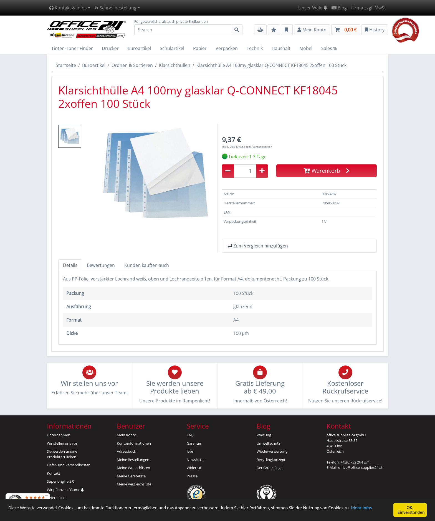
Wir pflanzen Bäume (65, 489)
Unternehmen (58, 434)
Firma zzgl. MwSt (368, 8)
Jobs (190, 451)
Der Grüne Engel (270, 467)
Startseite (66, 65)
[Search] (182, 29)
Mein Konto (126, 434)
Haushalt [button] (281, 48)
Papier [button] (200, 48)
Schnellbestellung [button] (115, 8)
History (375, 30)
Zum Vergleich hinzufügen (258, 246)
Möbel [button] (305, 48)
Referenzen (56, 497)
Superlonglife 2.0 (60, 481)
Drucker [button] (110, 48)
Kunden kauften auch (146, 265)
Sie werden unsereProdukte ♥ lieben (62, 454)
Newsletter (196, 459)
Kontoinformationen (134, 443)
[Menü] (46, 496)
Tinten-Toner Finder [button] (72, 48)
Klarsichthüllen (174, 65)
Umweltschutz (268, 443)
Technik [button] (255, 48)
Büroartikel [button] (139, 48)
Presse (192, 476)
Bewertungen (101, 265)
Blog (339, 8)
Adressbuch (126, 451)
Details (70, 265)
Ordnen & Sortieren (132, 65)
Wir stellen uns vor (62, 443)
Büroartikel (93, 65)
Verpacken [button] (227, 48)
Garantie (194, 443)
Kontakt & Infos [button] (68, 8)
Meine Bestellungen (133, 459)
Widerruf (194, 467)
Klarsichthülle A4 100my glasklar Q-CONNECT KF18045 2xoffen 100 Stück (271, 65)
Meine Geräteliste (131, 476)
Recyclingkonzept (271, 459)
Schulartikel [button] (172, 48)
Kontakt (53, 473)
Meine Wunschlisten (133, 467)
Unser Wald (312, 8)
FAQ (190, 434)
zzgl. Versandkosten (259, 147)
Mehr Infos (361, 508)
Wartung (264, 434)
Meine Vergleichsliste (134, 484)
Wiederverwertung (272, 451)
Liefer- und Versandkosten (68, 464)
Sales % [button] (329, 48)
